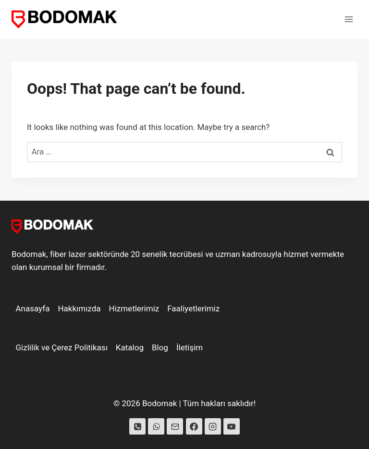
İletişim (189, 347)
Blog (160, 347)
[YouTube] (231, 426)
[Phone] (137, 426)
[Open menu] (348, 19)
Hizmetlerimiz (134, 308)
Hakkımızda (79, 308)
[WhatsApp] (156, 426)
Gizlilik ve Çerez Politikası (62, 347)
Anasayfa (33, 308)
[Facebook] (194, 426)
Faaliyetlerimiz (193, 308)
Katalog (130, 347)
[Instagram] (213, 426)
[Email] (175, 426)
